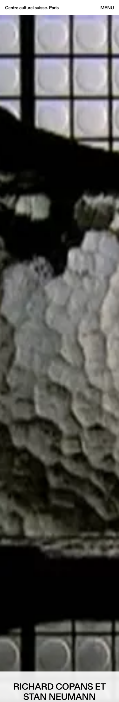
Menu (107, 7)
